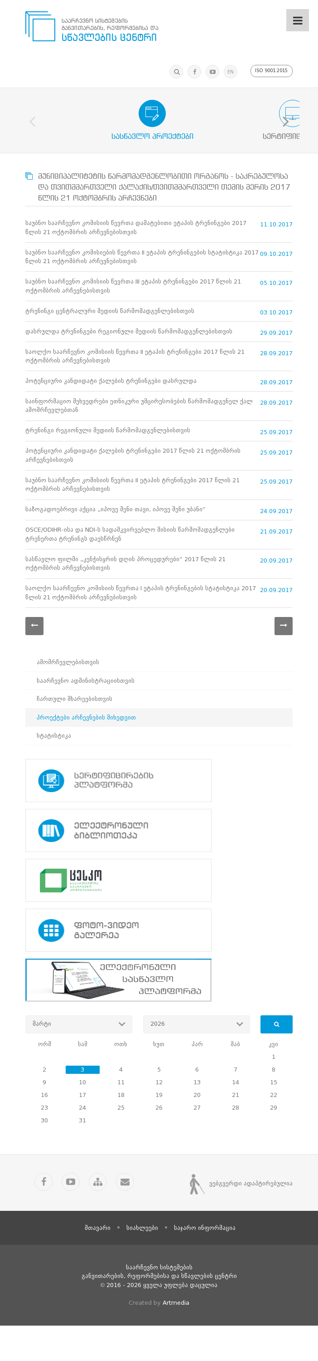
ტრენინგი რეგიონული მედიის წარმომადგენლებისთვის (107, 452)
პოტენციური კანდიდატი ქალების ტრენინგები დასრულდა (111, 397)
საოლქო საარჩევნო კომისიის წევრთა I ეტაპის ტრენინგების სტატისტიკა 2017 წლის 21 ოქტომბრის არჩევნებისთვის (140, 629)
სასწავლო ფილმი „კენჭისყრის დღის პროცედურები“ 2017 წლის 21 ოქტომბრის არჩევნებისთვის (125, 597)
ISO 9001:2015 (271, 71)
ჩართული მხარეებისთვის (74, 736)
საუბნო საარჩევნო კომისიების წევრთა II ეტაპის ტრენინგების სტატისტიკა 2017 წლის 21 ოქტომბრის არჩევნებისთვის (142, 260)
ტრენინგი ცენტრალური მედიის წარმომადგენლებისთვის (109, 319)
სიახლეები (142, 1263)
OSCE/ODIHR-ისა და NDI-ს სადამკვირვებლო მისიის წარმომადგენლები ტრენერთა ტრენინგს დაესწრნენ (130, 566)
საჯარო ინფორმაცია (205, 1263)
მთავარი (98, 1263)
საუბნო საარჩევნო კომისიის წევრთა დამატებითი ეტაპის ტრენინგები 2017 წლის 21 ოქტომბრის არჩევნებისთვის (135, 228)
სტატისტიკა (54, 773)
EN (229, 72)
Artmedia (176, 1338)
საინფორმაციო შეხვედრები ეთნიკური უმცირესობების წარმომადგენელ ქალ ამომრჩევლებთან (139, 424)
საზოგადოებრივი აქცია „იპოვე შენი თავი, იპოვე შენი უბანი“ (115, 538)
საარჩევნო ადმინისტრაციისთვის (86, 718)
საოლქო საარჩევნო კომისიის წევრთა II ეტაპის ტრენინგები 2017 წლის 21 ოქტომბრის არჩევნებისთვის (135, 370)
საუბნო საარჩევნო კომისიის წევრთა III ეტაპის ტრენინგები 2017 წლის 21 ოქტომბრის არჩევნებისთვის (133, 292)
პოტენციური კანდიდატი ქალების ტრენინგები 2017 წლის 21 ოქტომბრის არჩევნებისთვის (133, 479)
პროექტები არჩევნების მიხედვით (86, 755)
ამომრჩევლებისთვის (68, 700)
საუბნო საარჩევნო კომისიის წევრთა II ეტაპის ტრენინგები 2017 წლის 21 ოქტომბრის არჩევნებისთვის (132, 511)
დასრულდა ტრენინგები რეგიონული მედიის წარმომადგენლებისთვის (128, 343)
